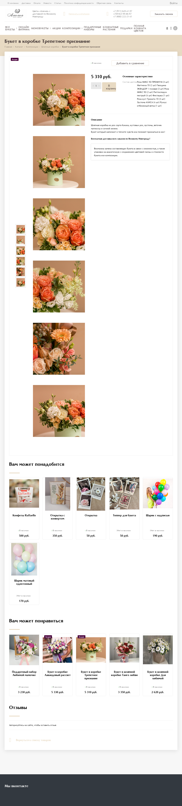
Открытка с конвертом (57, 517)
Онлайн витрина (24, 28)
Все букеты (11, 28)
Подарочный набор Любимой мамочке (24, 673)
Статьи (57, 3)
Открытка (91, 515)
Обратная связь (104, 3)
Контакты (119, 3)
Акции (56, 28)
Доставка (26, 3)
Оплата (37, 3)
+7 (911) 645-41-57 (122, 11)
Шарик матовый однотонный (24, 582)
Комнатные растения (111, 28)
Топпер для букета (124, 515)
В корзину (111, 87)
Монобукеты (41, 28)
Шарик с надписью (158, 515)
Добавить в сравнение (130, 63)
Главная (8, 46)
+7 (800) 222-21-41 (122, 16)
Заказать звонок (164, 13)
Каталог (19, 46)
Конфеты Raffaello (24, 515)
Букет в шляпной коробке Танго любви (124, 673)
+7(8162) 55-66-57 (122, 13)
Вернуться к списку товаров (30, 740)
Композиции (72, 28)
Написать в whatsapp (79, 13)
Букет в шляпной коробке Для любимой (157, 675)
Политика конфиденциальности (79, 3)
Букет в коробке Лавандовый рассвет (58, 673)
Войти (173, 3)
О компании (13, 3)
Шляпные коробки (50, 46)
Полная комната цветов (140, 28)
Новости (47, 3)
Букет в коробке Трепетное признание (91, 675)
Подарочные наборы (92, 28)
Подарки (126, 28)
